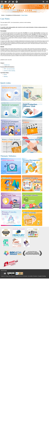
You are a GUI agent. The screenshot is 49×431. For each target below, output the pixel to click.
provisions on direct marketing (9, 70)
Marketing (6, 76)
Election (5, 74)
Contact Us (3, 276)
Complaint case (7, 64)
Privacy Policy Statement (10, 276)
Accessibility (30, 276)
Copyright (40, 276)
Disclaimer (35, 276)
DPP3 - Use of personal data (9, 68)
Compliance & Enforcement (13, 15)
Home (2, 15)
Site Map (44, 276)
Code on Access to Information (21, 276)
